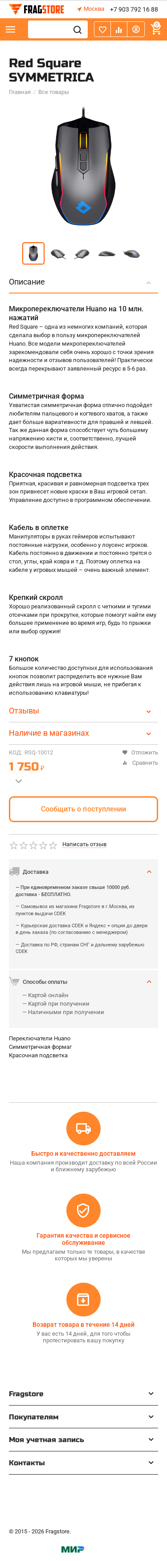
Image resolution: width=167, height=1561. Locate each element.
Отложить (140, 752)
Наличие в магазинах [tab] (81, 733)
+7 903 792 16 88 (134, 9)
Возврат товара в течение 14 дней (83, 1324)
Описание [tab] (81, 281)
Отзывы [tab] (81, 710)
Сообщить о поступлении (83, 809)
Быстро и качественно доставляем (83, 1153)
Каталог (10, 29)
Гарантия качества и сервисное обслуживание (83, 1239)
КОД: (15, 752)
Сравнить (140, 762)
